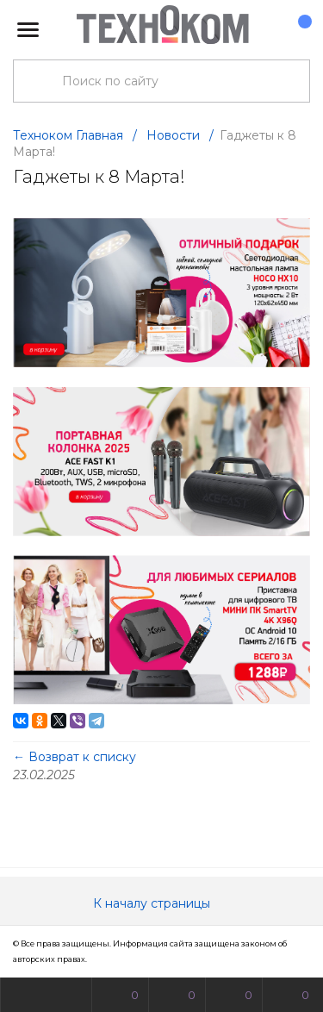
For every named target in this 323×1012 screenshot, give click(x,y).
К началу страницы (162, 903)
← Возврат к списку (74, 757)
